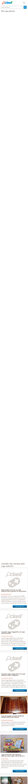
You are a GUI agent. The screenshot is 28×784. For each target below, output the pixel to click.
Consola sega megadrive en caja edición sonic (13, 632)
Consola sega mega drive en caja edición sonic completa (13, 674)
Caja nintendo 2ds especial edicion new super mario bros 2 (12, 755)
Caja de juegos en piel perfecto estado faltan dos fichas (12, 716)
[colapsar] (24, 2)
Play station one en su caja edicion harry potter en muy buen (13, 590)
